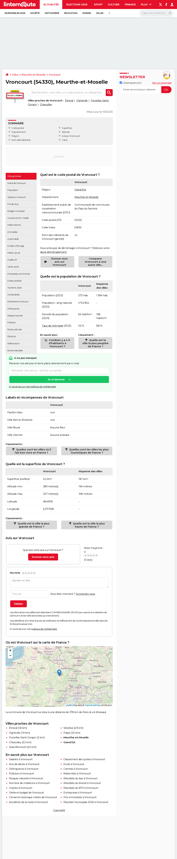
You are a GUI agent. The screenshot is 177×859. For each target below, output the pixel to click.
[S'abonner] (145, 89)
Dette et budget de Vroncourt (26, 792)
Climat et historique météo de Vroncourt (33, 797)
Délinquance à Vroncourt (23, 768)
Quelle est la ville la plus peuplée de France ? (95, 343)
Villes (99, 13)
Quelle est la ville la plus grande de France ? (33, 525)
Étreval (69, 100)
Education (70, 13)
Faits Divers (52, 13)
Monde (86, 13)
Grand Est (80, 189)
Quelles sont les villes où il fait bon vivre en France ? (33, 451)
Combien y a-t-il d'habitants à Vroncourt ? (59, 343)
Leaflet (69, 705)
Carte (65, 140)
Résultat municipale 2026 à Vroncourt (85, 802)
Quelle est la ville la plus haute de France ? (88, 525)
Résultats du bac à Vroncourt (80, 778)
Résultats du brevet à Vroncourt (82, 783)
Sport (98, 4)
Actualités (51, 4)
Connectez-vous (85, 593)
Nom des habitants (21, 140)
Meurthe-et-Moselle (33, 74)
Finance (130, 4)
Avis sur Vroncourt (71, 136)
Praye (66, 732)
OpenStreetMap (92, 705)
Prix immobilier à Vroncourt (79, 797)
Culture (113, 4)
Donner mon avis (43, 557)
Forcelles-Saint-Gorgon (22, 737)
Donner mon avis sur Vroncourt (59, 261)
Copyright (59, 810)
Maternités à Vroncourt (77, 773)
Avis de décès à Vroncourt (24, 764)
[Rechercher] (156, 13)
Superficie (67, 128)
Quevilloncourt (17, 747)
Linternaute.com (130, 82)
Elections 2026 (76, 4)
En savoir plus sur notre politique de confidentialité (32, 387)
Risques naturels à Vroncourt (26, 778)
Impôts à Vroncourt (20, 787)
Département (19, 132)
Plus (146, 4)
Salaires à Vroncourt (20, 759)
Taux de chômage (52, 325)
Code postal (18, 128)
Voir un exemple (162, 82)
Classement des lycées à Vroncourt (84, 759)
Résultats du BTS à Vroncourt (80, 787)
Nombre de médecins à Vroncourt (29, 783)
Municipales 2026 (15, 13)
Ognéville (82, 100)
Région (15, 136)
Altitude (66, 132)
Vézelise (68, 727)
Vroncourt (54, 74)
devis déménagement (53, 252)
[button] (59, 672)
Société (35, 13)
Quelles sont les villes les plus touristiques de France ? (88, 451)
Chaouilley (46, 104)
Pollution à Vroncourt (21, 773)
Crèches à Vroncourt (75, 768)
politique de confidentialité (44, 629)
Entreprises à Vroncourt (77, 792)
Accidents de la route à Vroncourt (28, 802)
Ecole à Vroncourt (73, 764)
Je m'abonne (56, 379)
